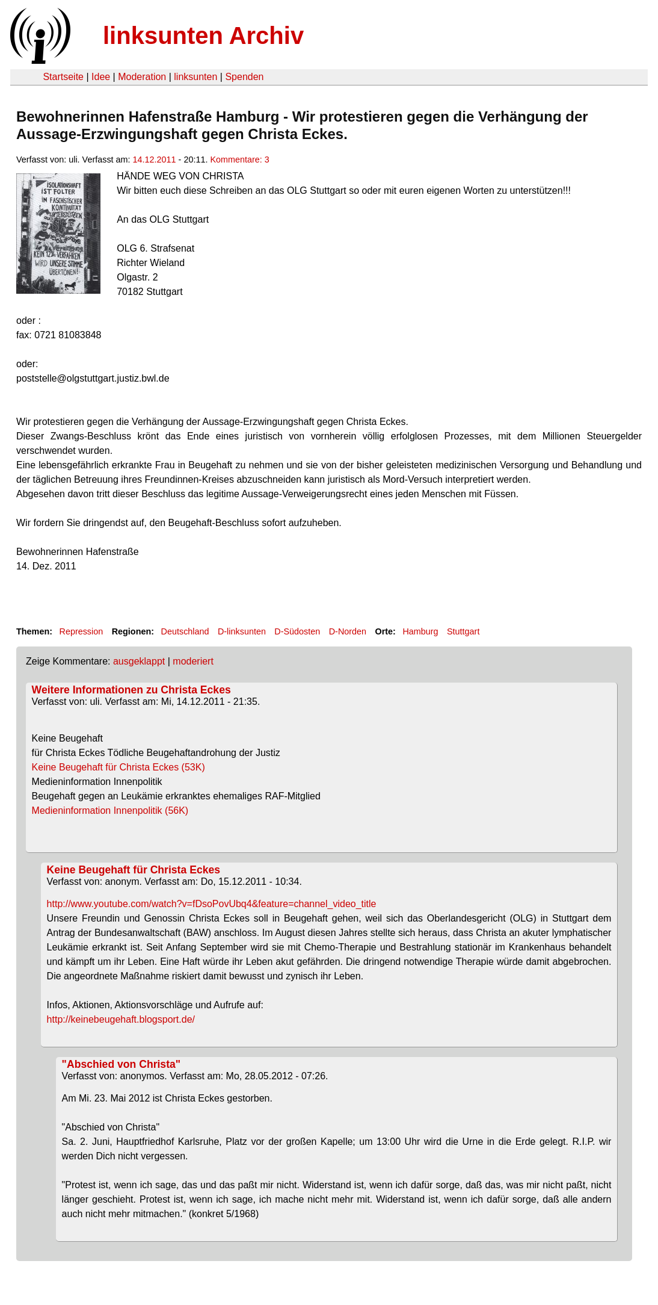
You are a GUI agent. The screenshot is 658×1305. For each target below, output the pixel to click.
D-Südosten (297, 631)
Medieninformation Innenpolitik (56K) (130, 810)
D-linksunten (242, 631)
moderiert (193, 661)
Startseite (63, 77)
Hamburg (420, 631)
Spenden (244, 77)
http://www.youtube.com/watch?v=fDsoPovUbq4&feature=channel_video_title (212, 904)
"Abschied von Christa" (121, 1064)
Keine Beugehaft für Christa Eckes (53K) (138, 767)
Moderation (142, 77)
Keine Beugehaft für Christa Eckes (133, 870)
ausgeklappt (139, 661)
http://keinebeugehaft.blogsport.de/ (121, 1019)
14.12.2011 (154, 159)
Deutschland (185, 631)
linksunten (195, 77)
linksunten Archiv (203, 35)
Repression (81, 631)
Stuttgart (463, 631)
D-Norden (347, 631)
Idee (100, 77)
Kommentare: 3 (239, 159)
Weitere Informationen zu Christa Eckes (131, 690)
